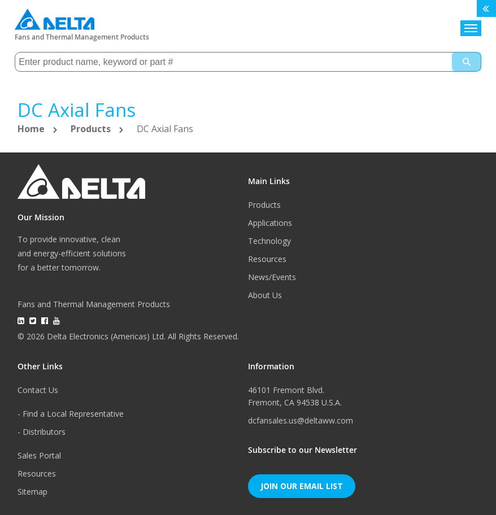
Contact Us (38, 390)
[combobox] (248, 62)
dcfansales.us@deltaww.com (300, 420)
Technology (269, 240)
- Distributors (42, 431)
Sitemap (32, 491)
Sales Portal (39, 455)
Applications (270, 222)
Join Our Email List (301, 486)
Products (92, 129)
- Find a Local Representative (71, 413)
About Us (265, 295)
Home (32, 129)
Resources (267, 259)
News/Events (272, 277)
